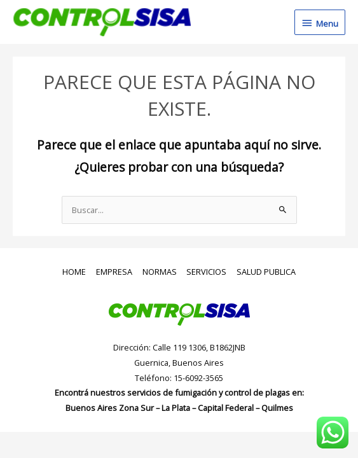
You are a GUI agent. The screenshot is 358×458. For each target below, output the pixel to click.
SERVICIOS (206, 271)
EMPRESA (114, 271)
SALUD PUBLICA (266, 271)
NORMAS (159, 271)
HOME (74, 271)
